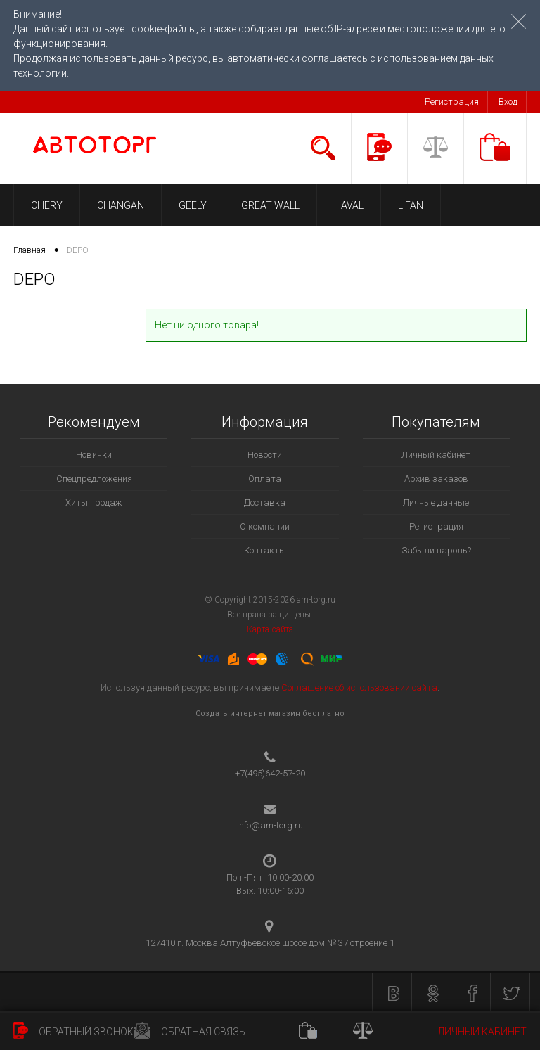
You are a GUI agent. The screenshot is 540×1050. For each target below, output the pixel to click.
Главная (29, 250)
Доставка (264, 502)
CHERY (47, 205)
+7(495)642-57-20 (270, 773)
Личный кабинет (435, 454)
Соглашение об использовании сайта (359, 687)
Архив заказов (436, 478)
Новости (265, 454)
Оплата (264, 478)
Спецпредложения (94, 478)
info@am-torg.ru (270, 825)
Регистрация (452, 101)
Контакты (265, 550)
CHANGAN (120, 205)
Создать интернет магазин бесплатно (270, 713)
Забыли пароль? (436, 550)
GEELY (193, 205)
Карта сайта (269, 629)
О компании (265, 526)
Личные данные (436, 502)
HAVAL (349, 205)
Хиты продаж (93, 502)
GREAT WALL (270, 205)
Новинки (94, 454)
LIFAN (410, 205)
